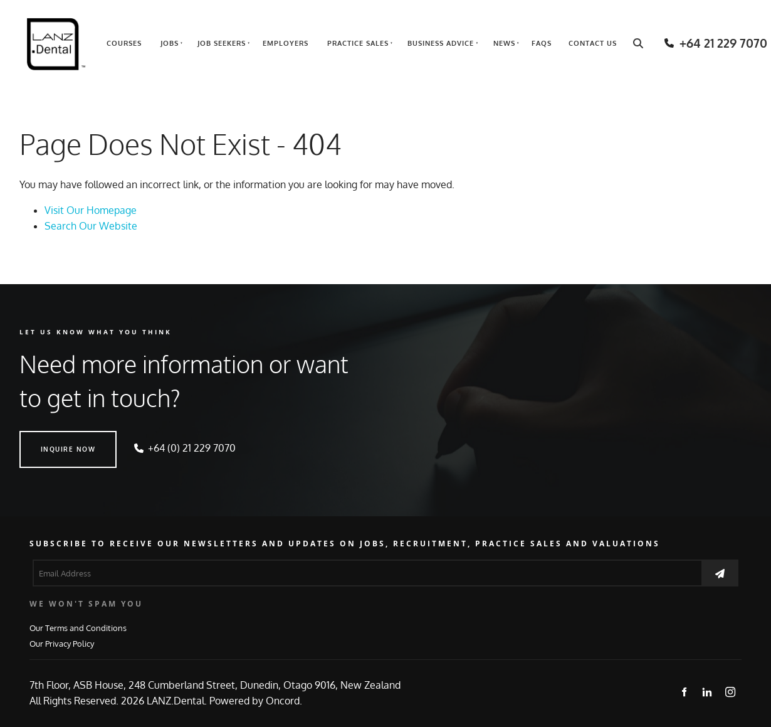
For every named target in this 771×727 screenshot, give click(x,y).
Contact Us (593, 43)
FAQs (542, 43)
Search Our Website (91, 226)
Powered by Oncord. (255, 700)
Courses (124, 43)
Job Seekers (221, 43)
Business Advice (440, 43)
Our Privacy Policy (61, 643)
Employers (285, 43)
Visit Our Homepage (91, 210)
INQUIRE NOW (47, 438)
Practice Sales (358, 43)
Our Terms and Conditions (78, 627)
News (504, 43)
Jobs (169, 43)
